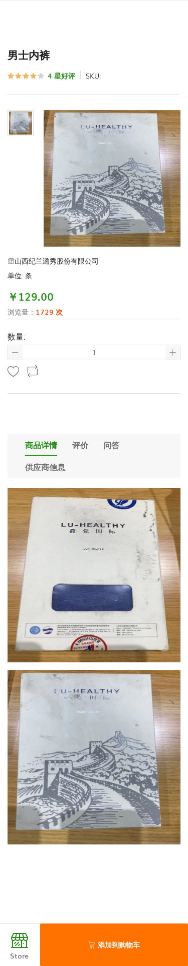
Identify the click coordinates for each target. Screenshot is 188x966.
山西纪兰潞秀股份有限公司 (53, 261)
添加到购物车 (114, 944)
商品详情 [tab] (41, 445)
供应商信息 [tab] (45, 467)
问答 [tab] (111, 445)
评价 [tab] (80, 445)
